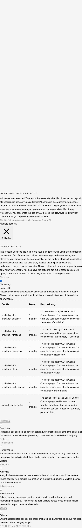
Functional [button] (5, 421)
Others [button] (3, 508)
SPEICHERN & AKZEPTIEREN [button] (15, 526)
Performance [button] (6, 443)
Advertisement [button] (7, 486)
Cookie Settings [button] (8, 220)
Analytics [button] (4, 464)
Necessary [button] (5, 277)
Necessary (5, 284)
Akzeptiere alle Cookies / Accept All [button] (33, 220)
